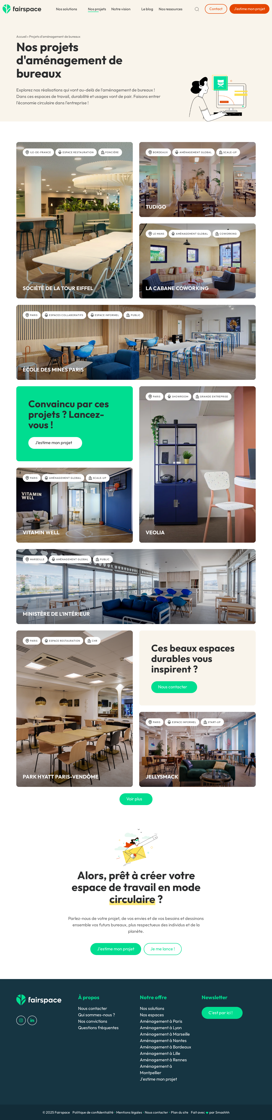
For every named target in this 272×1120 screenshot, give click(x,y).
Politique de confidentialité (93, 1112)
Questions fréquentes (98, 1027)
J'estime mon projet (158, 1079)
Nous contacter (92, 1008)
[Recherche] (197, 9)
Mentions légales (129, 1112)
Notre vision (120, 9)
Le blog (147, 9)
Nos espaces (152, 1014)
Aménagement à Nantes (163, 1040)
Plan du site (179, 1112)
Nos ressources (170, 9)
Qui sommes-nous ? (96, 1014)
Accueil (21, 36)
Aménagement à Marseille (165, 1034)
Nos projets (97, 9)
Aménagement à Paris (161, 1021)
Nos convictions (92, 1021)
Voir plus (134, 798)
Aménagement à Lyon (161, 1027)
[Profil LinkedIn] (32, 1020)
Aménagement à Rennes (163, 1059)
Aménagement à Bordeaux (165, 1047)
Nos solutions (66, 9)
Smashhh (222, 1112)
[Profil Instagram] (21, 1020)
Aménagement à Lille (160, 1053)
